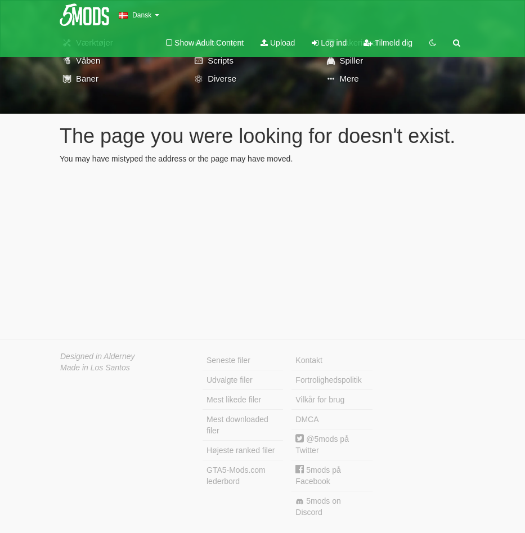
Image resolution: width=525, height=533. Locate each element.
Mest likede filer (234, 399)
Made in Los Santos (95, 367)
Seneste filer (228, 360)
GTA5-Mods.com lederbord (236, 475)
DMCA (306, 419)
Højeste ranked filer (241, 450)
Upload (278, 42)
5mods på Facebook (317, 475)
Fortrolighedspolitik (328, 379)
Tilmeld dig (388, 42)
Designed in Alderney (97, 356)
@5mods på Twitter (322, 444)
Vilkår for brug (319, 399)
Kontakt (308, 360)
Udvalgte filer (230, 379)
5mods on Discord (317, 506)
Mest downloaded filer (237, 425)
